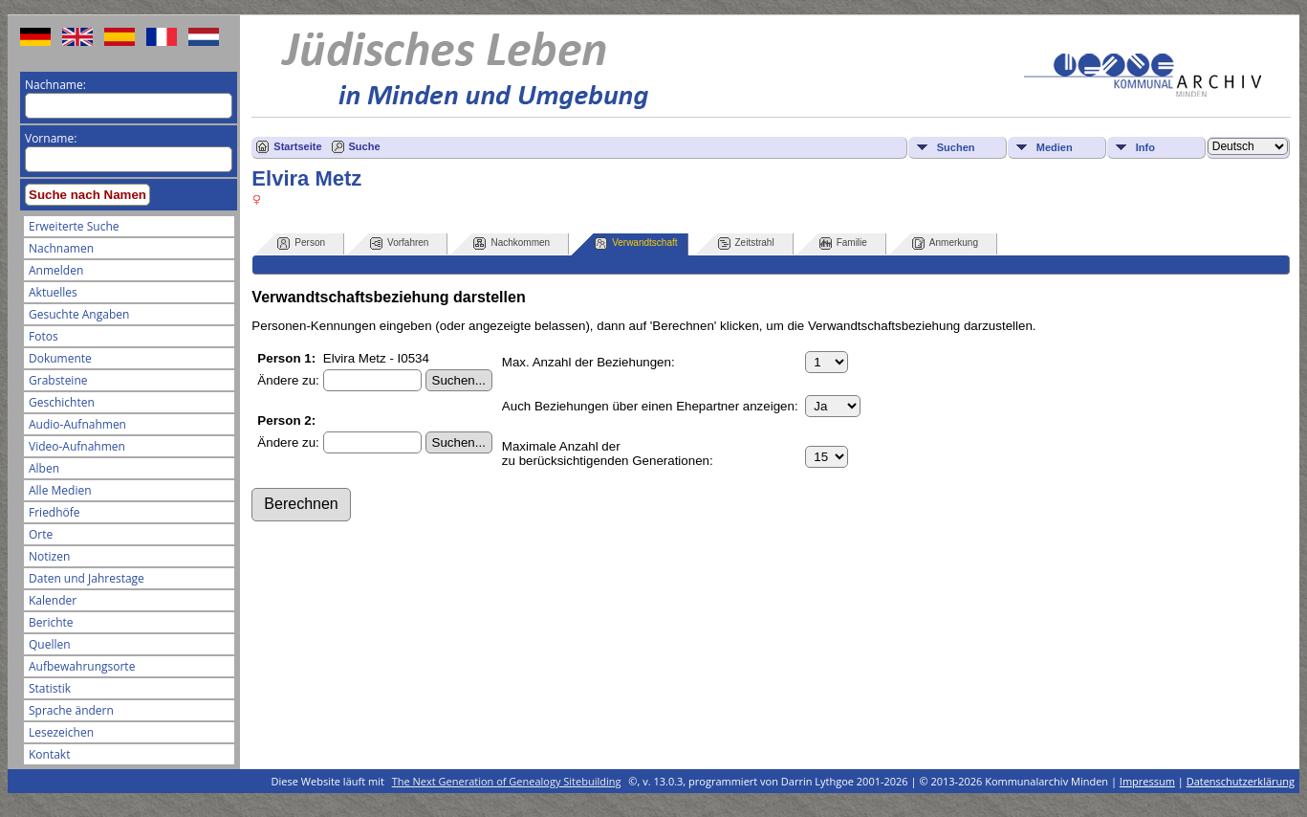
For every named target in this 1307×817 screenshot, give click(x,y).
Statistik (50, 688)
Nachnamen (61, 248)
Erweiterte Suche (74, 226)
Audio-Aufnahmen (77, 424)
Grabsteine (58, 380)
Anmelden (56, 270)
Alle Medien (60, 490)
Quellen (50, 644)
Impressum (1147, 781)
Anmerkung (945, 243)
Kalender (52, 600)
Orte (41, 534)
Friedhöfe (54, 512)
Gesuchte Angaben (79, 314)
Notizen (49, 556)
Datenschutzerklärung (1241, 781)
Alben (44, 468)
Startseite (297, 146)
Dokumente (60, 358)
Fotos (43, 336)
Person (301, 243)
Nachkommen (511, 243)
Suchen (956, 147)
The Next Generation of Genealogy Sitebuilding (506, 781)
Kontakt (49, 754)
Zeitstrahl (746, 243)
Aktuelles (53, 292)
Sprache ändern (71, 710)
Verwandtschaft (636, 243)
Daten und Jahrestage (86, 578)
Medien (1054, 147)
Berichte (51, 622)
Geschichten (62, 402)
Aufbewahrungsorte (82, 666)
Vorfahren (399, 243)
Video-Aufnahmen (77, 446)
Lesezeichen (61, 732)
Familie (843, 243)
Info (1145, 147)
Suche (365, 146)
